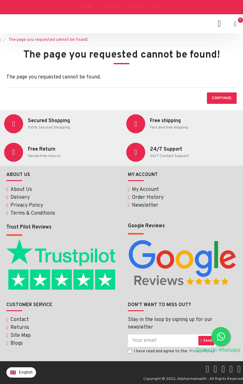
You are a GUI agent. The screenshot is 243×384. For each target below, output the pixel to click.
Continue (221, 98)
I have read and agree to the (172, 351)
